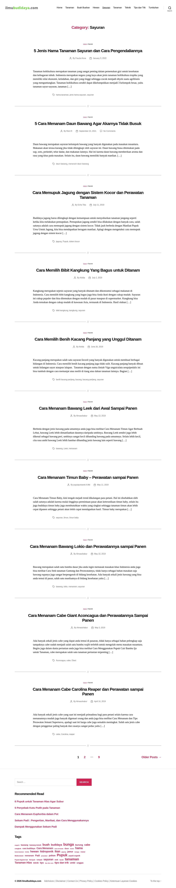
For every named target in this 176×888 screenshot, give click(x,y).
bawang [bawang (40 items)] (24, 845)
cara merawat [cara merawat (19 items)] (58, 848)
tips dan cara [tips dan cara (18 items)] (49, 863)
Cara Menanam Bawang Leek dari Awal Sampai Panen (88, 408)
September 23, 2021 (87, 131)
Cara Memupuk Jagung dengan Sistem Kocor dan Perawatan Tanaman (88, 195)
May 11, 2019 (103, 485)
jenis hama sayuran (78, 95)
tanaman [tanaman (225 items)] (72, 859)
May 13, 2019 (100, 416)
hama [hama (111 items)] (79, 848)
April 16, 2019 (100, 701)
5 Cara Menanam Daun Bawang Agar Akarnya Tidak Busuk (88, 123)
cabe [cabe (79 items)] (87, 844)
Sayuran (106, 7)
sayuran (90, 95)
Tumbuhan (154, 7)
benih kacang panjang (65, 379)
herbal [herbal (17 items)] (27, 852)
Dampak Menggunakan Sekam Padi (36, 826)
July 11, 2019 (98, 205)
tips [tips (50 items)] (42, 862)
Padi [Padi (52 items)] (37, 855)
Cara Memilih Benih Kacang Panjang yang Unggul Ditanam (88, 339)
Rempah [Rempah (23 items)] (32, 860)
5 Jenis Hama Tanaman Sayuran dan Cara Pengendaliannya (88, 50)
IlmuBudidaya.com (31, 881)
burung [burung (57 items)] (79, 845)
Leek (66, 448)
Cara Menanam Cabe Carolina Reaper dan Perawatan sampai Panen (88, 691)
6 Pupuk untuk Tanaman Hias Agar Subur (39, 801)
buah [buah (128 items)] (46, 844)
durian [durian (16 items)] (72, 848)
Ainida (82, 278)
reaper (72, 734)
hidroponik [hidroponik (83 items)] (46, 851)
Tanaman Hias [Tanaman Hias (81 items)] (23, 862)
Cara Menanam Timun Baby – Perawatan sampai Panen (88, 477)
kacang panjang (89, 379)
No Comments (109, 131)
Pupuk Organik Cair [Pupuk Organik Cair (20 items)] (21, 860)
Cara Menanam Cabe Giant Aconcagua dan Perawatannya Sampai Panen (88, 618)
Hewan (96, 7)
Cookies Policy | (102, 881)
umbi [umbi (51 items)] (72, 862)
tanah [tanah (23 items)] (62, 860)
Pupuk (65, 241)
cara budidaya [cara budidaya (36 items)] (28, 848)
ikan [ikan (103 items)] (57, 851)
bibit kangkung (62, 310)
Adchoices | (50, 881)
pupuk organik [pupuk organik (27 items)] (74, 856)
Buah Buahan (83, 7)
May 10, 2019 (100, 554)
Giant (74, 660)
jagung (59, 241)
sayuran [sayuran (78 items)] (48, 859)
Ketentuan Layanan (119, 881)
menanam (73, 448)
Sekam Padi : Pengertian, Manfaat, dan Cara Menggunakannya (52, 820)
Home (59, 7)
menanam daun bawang (78, 164)
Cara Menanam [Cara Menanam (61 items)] (45, 848)
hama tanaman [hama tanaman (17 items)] (19, 852)
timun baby (74, 518)
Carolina (64, 734)
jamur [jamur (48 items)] (70, 851)
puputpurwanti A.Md (81, 485)
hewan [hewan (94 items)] (34, 851)
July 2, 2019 (97, 278)
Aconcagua (61, 660)
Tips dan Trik (140, 7)
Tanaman (69, 7)
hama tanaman (62, 95)
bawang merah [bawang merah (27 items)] (35, 845)
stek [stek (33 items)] (56, 860)
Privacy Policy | (87, 881)
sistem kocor (74, 241)
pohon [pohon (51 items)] (52, 855)
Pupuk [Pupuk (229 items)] (62, 855)
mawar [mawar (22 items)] (83, 852)
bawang (59, 448)
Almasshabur (81, 416)
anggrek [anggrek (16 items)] (17, 845)
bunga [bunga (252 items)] (68, 844)
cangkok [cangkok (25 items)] (18, 848)
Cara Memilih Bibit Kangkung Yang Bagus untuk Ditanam (88, 270)
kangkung (73, 310)
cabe (68, 660)
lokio (66, 587)
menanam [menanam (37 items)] (29, 855)
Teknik (128, 7)
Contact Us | (73, 881)
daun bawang (61, 164)
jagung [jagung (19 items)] (63, 852)
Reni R (69, 131)
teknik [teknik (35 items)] (36, 863)
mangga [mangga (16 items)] (76, 852)
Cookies (133, 881)
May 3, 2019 (100, 628)
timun (66, 518)
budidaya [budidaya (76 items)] (56, 844)
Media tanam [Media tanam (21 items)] (19, 856)
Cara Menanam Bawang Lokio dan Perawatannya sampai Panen (88, 546)
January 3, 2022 (99, 58)
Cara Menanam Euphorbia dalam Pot (36, 814)
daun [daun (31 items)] (67, 848)
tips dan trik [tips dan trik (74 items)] (62, 862)
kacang (79, 379)
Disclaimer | (61, 881)
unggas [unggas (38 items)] (80, 863)
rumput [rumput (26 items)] (39, 860)
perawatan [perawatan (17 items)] (44, 856)
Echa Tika (82, 205)
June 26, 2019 (97, 347)
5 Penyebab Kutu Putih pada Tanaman (37, 807)
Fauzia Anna (80, 58)
